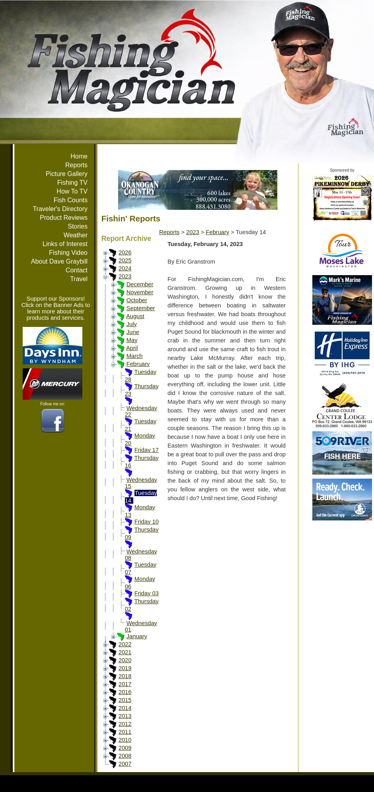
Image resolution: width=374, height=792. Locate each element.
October (137, 300)
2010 (125, 740)
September (141, 308)
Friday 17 (146, 450)
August (135, 316)
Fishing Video (68, 252)
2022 (125, 644)
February (138, 364)
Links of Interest (65, 244)
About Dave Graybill (59, 261)
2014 (125, 708)
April (132, 348)
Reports (76, 165)
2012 (125, 724)
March (135, 356)
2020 (125, 660)
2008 (125, 756)
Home (79, 156)
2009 (125, 748)
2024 (125, 268)
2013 (125, 716)
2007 (125, 764)
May (132, 340)
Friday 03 (146, 593)
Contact (77, 270)
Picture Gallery (67, 173)
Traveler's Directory (60, 208)
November (140, 292)
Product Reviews (64, 217)
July (132, 324)
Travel (79, 279)
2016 (125, 692)
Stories (78, 226)
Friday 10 (146, 521)
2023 (125, 276)
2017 (125, 684)
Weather (76, 235)
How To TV (72, 191)
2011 (125, 732)
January (137, 636)
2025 (125, 260)
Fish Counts (71, 200)
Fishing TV (72, 182)
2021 (125, 652)
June (133, 332)
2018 (125, 676)
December (140, 284)
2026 (125, 252)
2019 (125, 668)
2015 (125, 700)
